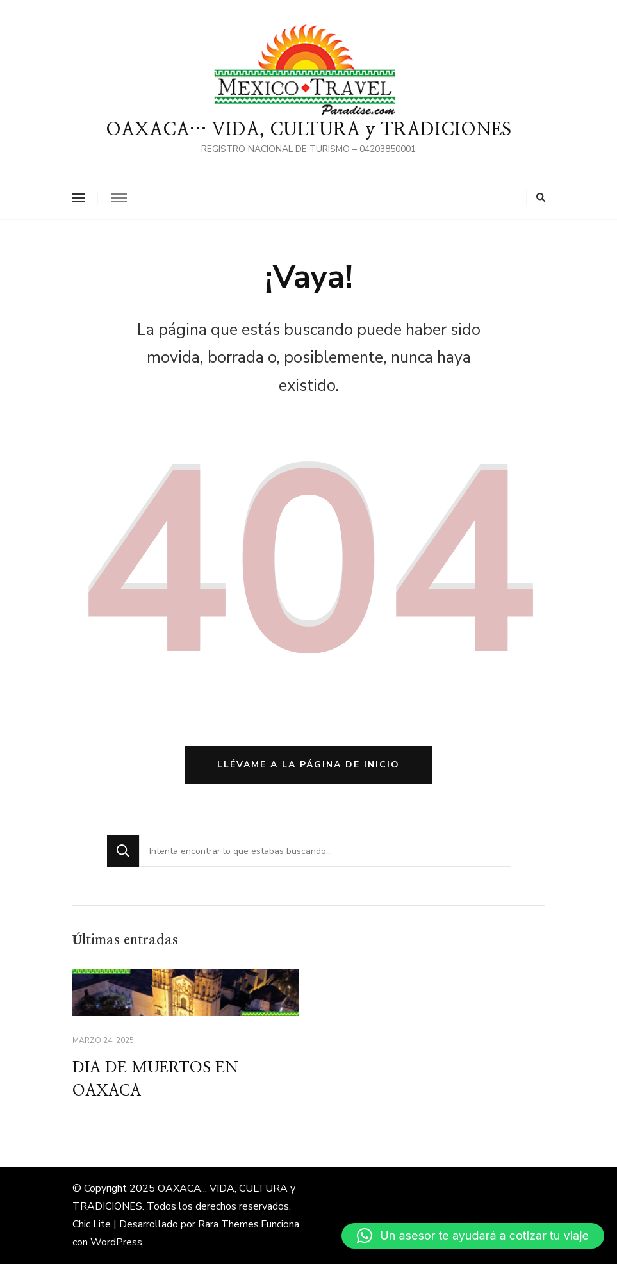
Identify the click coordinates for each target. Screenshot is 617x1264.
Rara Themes (228, 1224)
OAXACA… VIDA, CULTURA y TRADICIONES (308, 130)
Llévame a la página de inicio (308, 765)
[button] (472, 1236)
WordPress (116, 1242)
